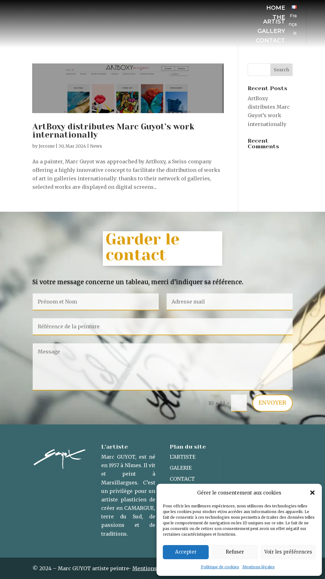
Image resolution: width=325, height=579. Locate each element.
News (96, 146)
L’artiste (183, 457)
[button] (312, 492)
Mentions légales (258, 567)
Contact (270, 41)
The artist (274, 20)
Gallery (271, 32)
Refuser (235, 552)
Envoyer (272, 402)
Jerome (47, 146)
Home (275, 8)
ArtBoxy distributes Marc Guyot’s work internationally (113, 130)
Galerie (181, 468)
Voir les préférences (288, 552)
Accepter (185, 552)
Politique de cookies (220, 567)
